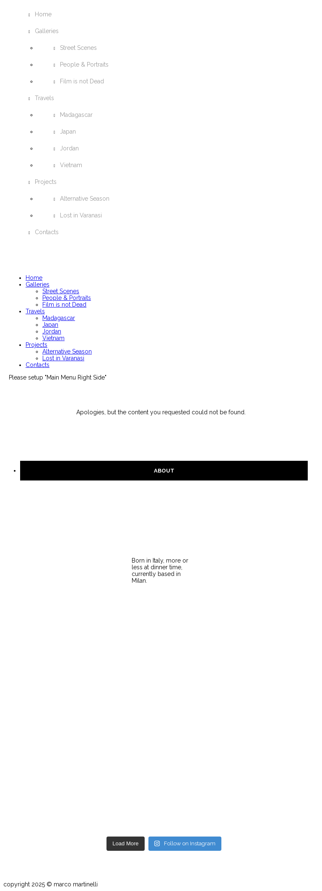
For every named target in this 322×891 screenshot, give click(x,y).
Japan (68, 131)
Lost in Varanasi (81, 215)
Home (43, 14)
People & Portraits (84, 64)
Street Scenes (78, 47)
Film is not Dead (82, 81)
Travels (44, 98)
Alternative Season (84, 198)
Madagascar (76, 114)
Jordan (69, 148)
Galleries (47, 31)
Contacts (47, 232)
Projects (46, 181)
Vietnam (71, 165)
